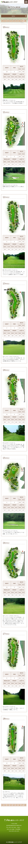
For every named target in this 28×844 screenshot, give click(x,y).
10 (2, 21)
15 (16, 21)
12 (8, 21)
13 (11, 21)
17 (22, 21)
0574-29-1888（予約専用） (14, 829)
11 (5, 21)
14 (14, 21)
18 (25, 21)
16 (19, 21)
